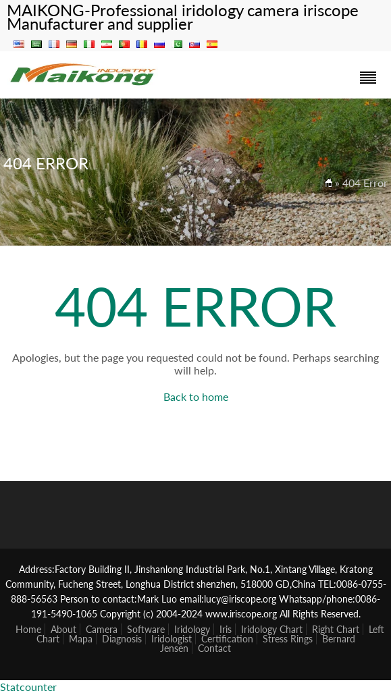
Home (28, 629)
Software (146, 629)
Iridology (192, 629)
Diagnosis (122, 638)
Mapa (81, 638)
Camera (102, 629)
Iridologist (171, 638)
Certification (227, 638)
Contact (214, 648)
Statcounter (28, 686)
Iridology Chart (272, 629)
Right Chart (335, 629)
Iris (225, 629)
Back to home (195, 396)
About (63, 629)
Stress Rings (288, 638)
